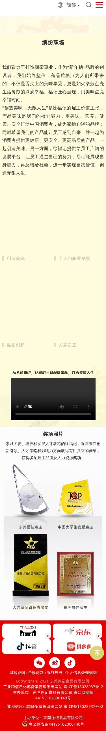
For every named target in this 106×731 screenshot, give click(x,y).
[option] (53, 25)
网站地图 (17, 672)
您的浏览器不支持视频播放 (53, 398)
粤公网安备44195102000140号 (64, 695)
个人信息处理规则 (81, 672)
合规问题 (36, 672)
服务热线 (54, 672)
